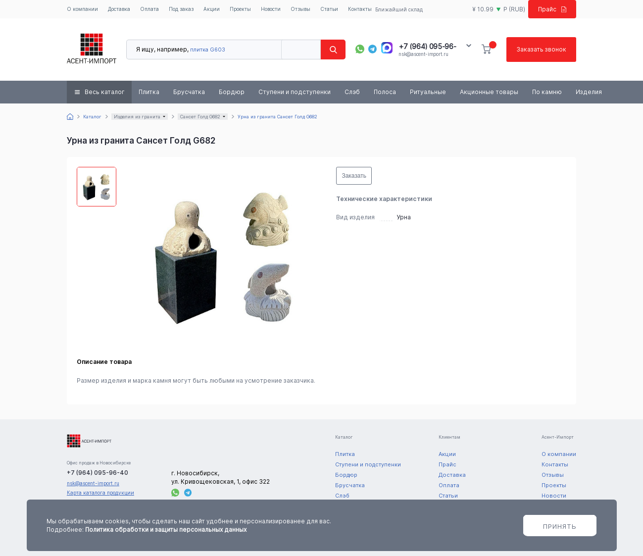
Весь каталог (105, 92)
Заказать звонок (541, 49)
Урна (403, 217)
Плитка (149, 92)
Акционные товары (489, 92)
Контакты (360, 9)
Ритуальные (428, 92)
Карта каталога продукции (100, 493)
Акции (211, 9)
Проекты (240, 9)
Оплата (149, 9)
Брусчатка (189, 92)
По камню (547, 92)
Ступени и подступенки (294, 92)
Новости (271, 9)
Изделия (589, 92)
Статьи (329, 9)
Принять (560, 526)
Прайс (552, 9)
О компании (82, 9)
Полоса (385, 92)
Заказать (354, 175)
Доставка (119, 9)
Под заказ (181, 9)
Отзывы (300, 9)
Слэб (352, 92)
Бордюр (232, 92)
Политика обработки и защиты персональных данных (166, 529)
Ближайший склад (399, 9)
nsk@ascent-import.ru (423, 54)
